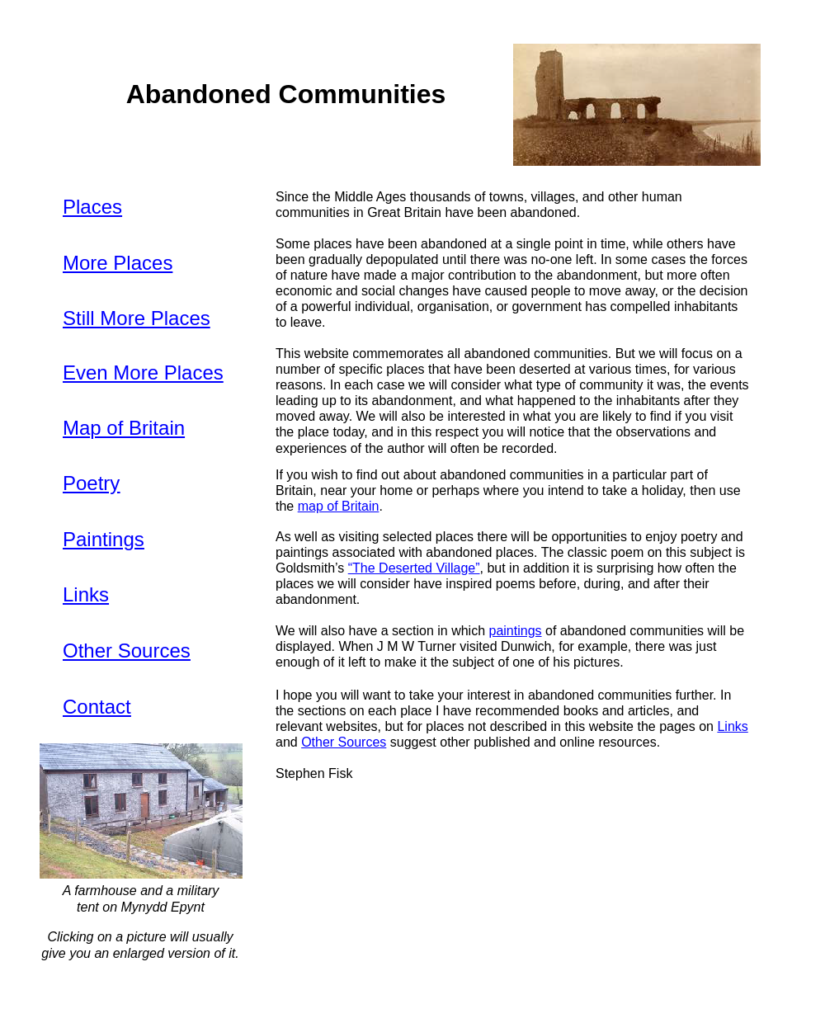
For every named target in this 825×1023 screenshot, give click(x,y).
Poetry (91, 483)
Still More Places (136, 318)
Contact (97, 706)
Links (86, 594)
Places (92, 207)
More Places (117, 263)
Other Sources (127, 650)
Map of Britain (124, 428)
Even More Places (143, 372)
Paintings (103, 539)
